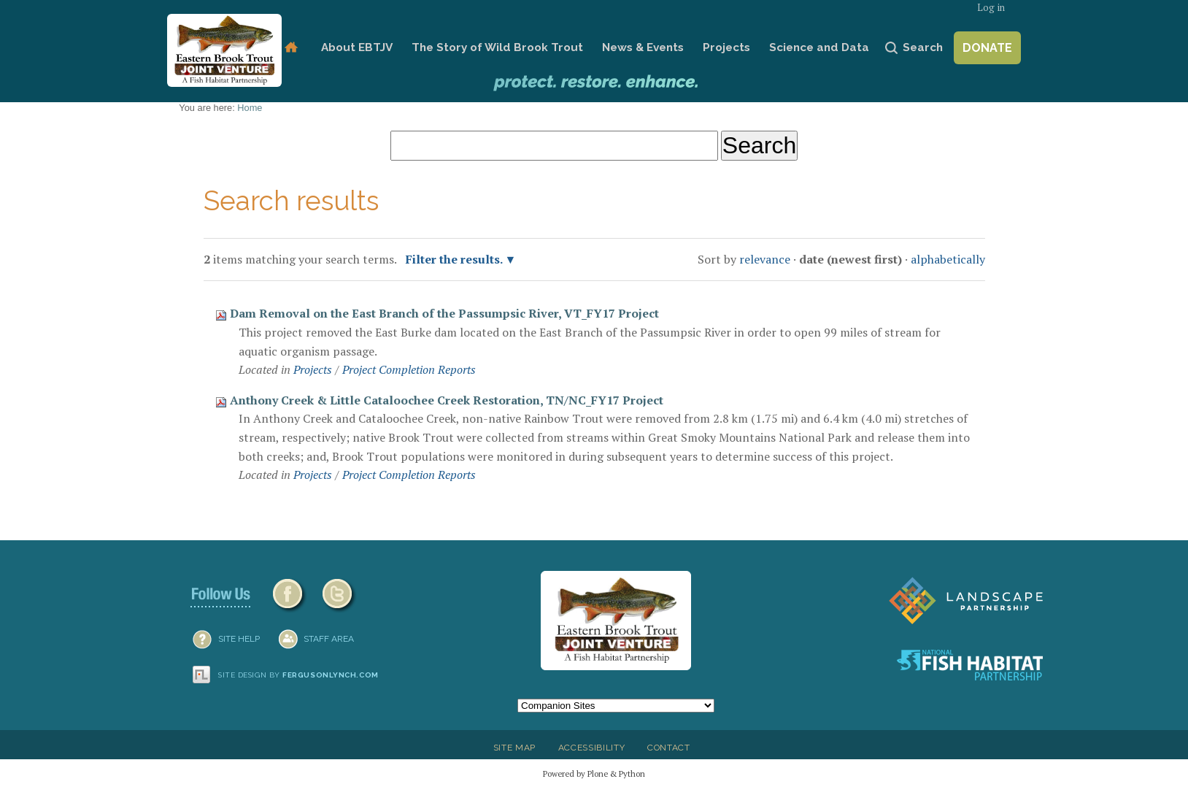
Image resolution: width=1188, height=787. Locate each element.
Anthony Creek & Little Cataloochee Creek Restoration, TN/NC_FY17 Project (446, 400)
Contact (668, 747)
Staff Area (329, 639)
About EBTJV (357, 47)
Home (291, 47)
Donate (987, 48)
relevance (764, 259)
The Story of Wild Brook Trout (497, 47)
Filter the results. (455, 259)
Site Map (514, 747)
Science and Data (819, 47)
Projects (726, 47)
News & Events (643, 47)
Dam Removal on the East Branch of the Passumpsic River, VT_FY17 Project (444, 313)
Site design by (298, 675)
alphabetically (948, 259)
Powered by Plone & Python (594, 773)
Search (923, 47)
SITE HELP (239, 639)
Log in (991, 7)
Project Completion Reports (409, 369)
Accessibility (591, 747)
